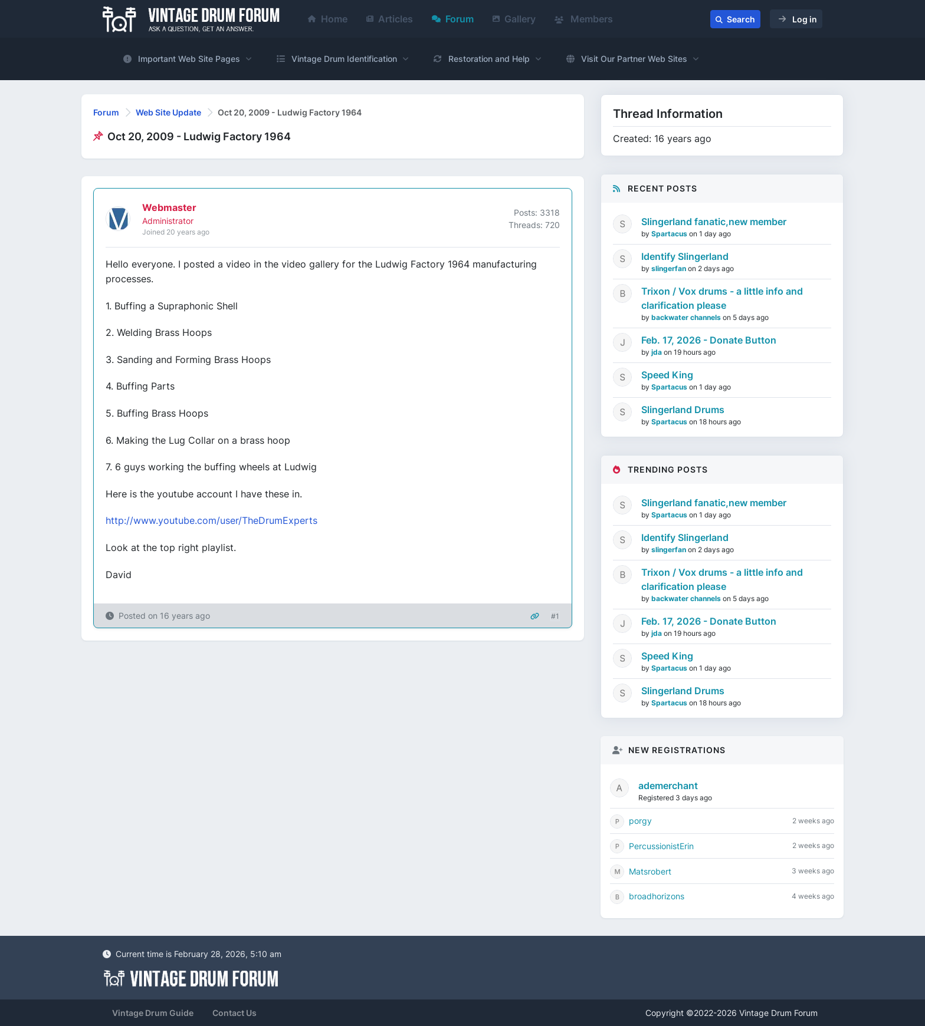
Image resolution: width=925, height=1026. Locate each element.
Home (327, 19)
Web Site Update (168, 112)
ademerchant (668, 785)
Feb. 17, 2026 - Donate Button (708, 340)
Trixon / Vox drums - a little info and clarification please (722, 298)
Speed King (667, 375)
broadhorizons (656, 896)
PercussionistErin (661, 846)
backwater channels (687, 317)
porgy (640, 821)
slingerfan (669, 268)
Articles (389, 19)
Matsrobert (650, 871)
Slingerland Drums (682, 409)
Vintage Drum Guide (152, 1013)
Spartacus (670, 233)
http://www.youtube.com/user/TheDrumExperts (211, 520)
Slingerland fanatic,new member (713, 221)
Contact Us (234, 1013)
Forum (453, 19)
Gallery (514, 19)
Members (584, 19)
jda (657, 352)
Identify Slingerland (685, 256)
